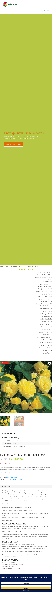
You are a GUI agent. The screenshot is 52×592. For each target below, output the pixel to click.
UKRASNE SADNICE (43, 297)
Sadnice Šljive (45, 340)
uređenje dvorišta (17, 479)
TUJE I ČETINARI (44, 294)
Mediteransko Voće (44, 348)
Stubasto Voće (46, 353)
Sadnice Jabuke (45, 314)
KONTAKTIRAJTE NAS (16, 143)
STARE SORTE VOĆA (43, 291)
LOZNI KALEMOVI (44, 272)
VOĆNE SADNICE (43, 299)
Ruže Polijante (13, 266)
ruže (11, 479)
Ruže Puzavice (46, 281)
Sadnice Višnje (45, 345)
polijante (7, 479)
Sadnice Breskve (45, 308)
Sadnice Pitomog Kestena (42, 337)
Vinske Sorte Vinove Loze (42, 277)
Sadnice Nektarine (44, 332)
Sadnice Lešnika (45, 324)
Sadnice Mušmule (45, 329)
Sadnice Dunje (45, 311)
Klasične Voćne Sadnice (42, 304)
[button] (49, 363)
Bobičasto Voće (45, 301)
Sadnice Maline (45, 327)
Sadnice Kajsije (45, 316)
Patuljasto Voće (45, 350)
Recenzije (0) (6, 487)
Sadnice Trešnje (45, 342)
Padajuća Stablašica (44, 289)
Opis (3, 484)
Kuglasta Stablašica (44, 286)
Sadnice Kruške (45, 319)
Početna (2, 266)
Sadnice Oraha (45, 335)
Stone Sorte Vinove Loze (43, 274)
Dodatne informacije (8, 434)
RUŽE (7, 266)
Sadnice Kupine (45, 322)
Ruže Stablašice (44, 284)
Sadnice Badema (45, 306)
